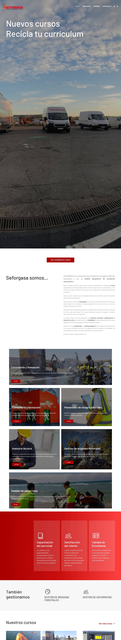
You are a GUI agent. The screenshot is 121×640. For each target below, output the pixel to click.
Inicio (77, 6)
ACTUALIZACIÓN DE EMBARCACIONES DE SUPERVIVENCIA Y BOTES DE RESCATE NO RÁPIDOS (21, 486)
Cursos (97, 6)
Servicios (87, 6)
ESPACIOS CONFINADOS (18, 525)
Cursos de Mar (46, 488)
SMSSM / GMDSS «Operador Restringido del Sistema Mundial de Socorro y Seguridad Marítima (98, 477)
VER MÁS (16, 200)
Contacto (107, 6)
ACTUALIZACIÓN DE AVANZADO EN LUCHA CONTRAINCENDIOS (98, 513)
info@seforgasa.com (18, 613)
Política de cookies (97, 607)
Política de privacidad (98, 603)
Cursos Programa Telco (13, 529)
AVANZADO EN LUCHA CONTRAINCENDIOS (53, 483)
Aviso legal (94, 599)
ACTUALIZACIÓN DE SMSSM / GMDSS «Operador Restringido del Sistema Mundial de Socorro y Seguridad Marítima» (57, 531)
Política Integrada (97, 611)
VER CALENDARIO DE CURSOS (61, 79)
